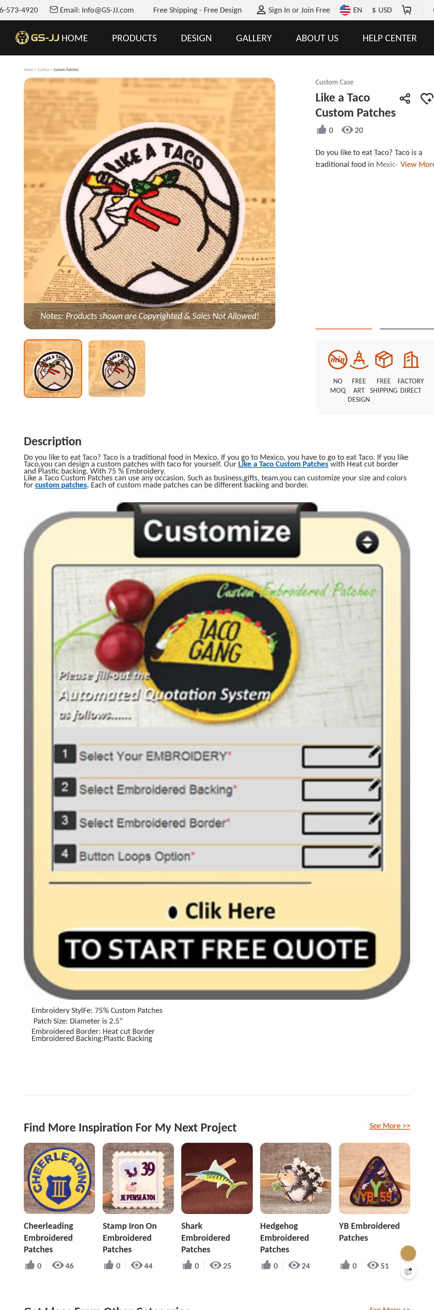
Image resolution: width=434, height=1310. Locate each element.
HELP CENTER (390, 38)
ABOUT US (317, 38)
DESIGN (196, 38)
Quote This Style (350, 318)
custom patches (61, 476)
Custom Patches (66, 69)
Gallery (43, 69)
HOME (74, 38)
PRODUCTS (134, 38)
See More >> (390, 1117)
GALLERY (254, 38)
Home (28, 69)
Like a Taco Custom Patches (283, 455)
